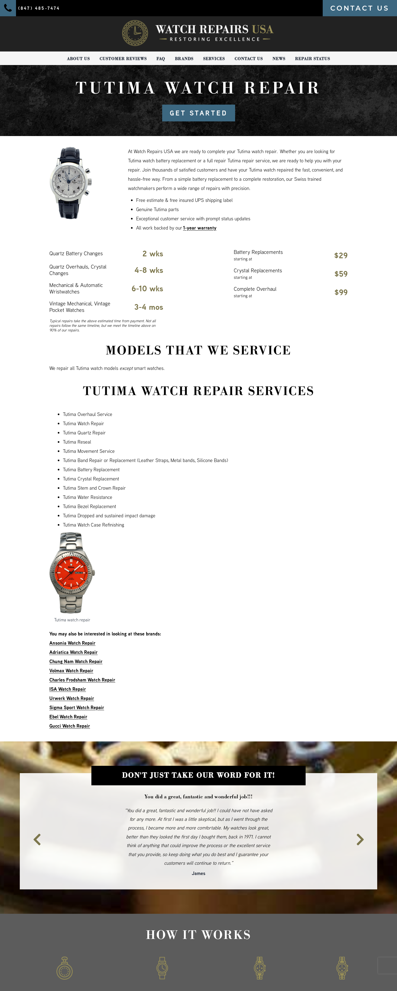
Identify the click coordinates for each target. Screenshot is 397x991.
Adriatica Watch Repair (73, 652)
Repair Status (312, 59)
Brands (184, 59)
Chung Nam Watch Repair (76, 661)
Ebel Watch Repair (68, 716)
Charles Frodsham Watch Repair (82, 679)
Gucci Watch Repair (69, 725)
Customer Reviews (123, 59)
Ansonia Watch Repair (72, 643)
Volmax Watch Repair (71, 670)
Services (214, 59)
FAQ (160, 59)
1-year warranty (199, 227)
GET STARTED (199, 113)
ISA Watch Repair (67, 689)
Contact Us (249, 59)
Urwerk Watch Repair (71, 698)
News (279, 59)
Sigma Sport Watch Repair (76, 707)
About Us (78, 59)
